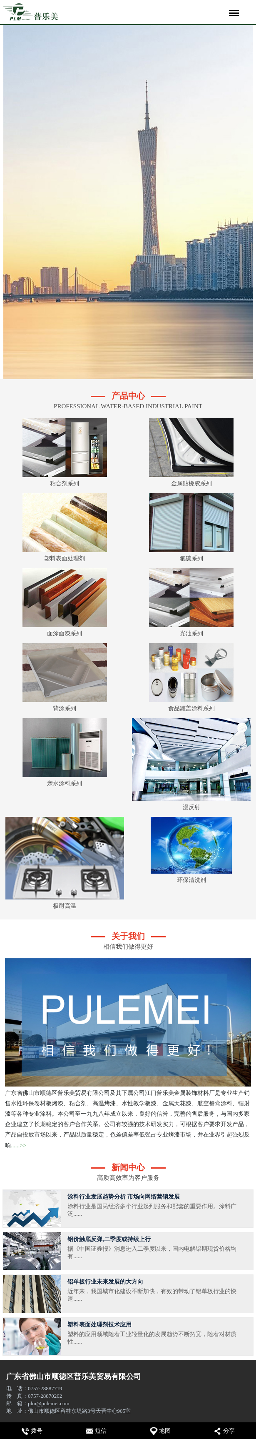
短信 (101, 1431)
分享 (229, 1431)
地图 (165, 1431)
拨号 (36, 1431)
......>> (18, 1145)
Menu (232, 9)
